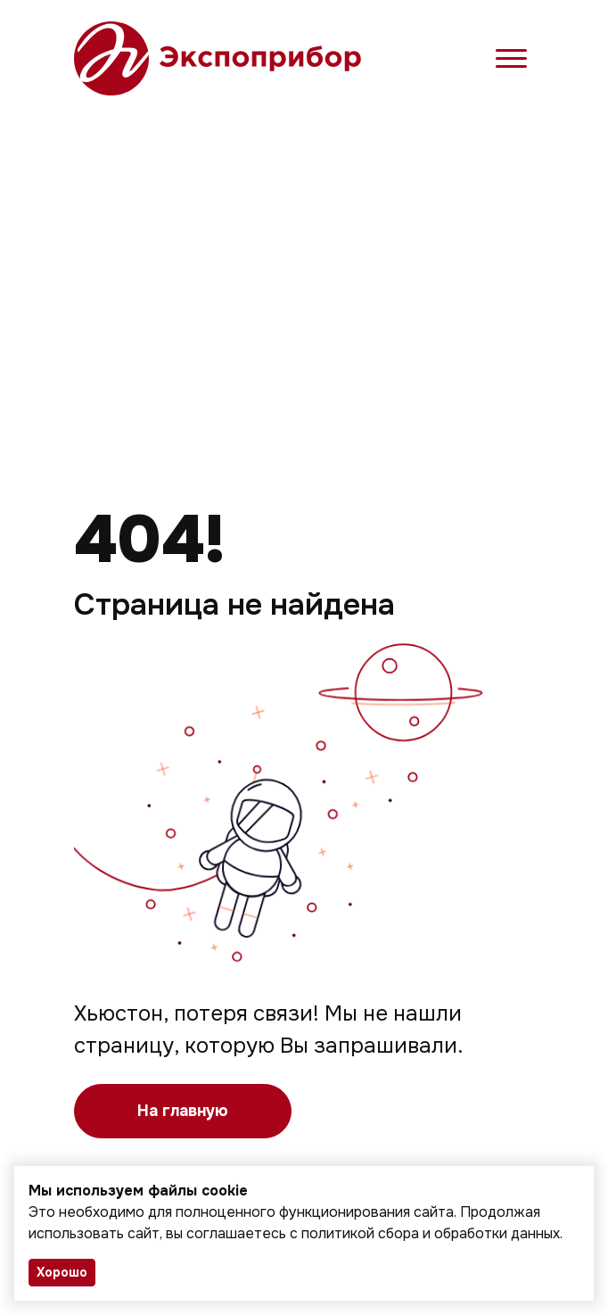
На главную (182, 1111)
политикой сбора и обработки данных (430, 1233)
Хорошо (62, 1272)
